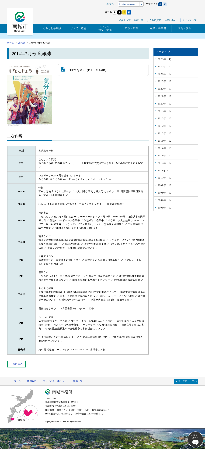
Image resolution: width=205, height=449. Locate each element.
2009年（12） (166, 185)
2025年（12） (166, 66)
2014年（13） (166, 148)
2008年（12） (166, 192)
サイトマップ (189, 20)
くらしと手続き (52, 28)
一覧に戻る (16, 364)
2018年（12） (166, 118)
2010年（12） (166, 177)
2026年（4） (165, 59)
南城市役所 (62, 392)
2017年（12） (166, 126)
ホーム (17, 381)
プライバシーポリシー (55, 381)
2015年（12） (166, 140)
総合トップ (125, 20)
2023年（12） (166, 81)
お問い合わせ (171, 20)
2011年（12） (166, 170)
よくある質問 (154, 20)
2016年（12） (166, 133)
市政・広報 (131, 28)
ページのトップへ (187, 381)
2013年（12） (166, 155)
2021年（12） (166, 96)
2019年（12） (166, 111)
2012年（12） (166, 163)
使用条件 (32, 381)
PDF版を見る (73, 69)
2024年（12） (166, 74)
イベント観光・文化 (105, 28)
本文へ (110, 4)
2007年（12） (166, 200)
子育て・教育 (79, 28)
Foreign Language (127, 4)
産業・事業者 (158, 28)
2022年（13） (166, 88)
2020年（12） (166, 103)
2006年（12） (166, 207)
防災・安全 (184, 28)
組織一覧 (138, 20)
